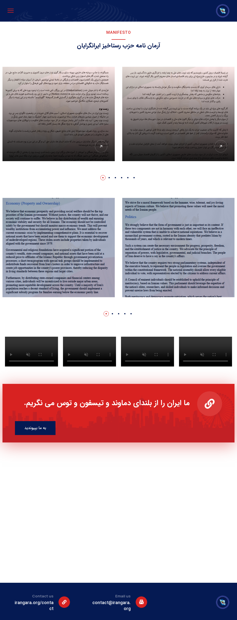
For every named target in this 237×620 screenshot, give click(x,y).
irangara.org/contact (34, 605)
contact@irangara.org (111, 605)
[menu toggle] (10, 10)
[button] (103, 177)
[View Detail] (221, 146)
